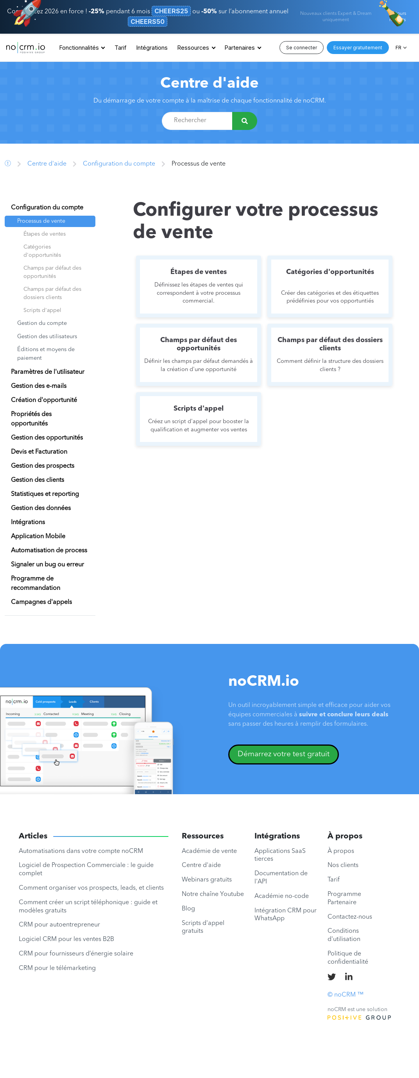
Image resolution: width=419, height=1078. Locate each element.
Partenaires (240, 47)
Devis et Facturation (39, 452)
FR (398, 47)
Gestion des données (41, 508)
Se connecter (301, 47)
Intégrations (152, 47)
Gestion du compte (42, 323)
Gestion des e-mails (38, 386)
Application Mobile (38, 537)
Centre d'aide (209, 83)
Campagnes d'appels (41, 602)
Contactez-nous (350, 917)
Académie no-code (281, 896)
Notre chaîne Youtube (213, 894)
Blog (188, 909)
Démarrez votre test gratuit (283, 754)
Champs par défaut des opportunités (52, 272)
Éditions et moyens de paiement (46, 354)
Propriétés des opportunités (31, 419)
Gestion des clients (37, 480)
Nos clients (343, 865)
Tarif (120, 47)
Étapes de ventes (44, 234)
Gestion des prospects (42, 466)
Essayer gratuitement (357, 47)
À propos (341, 851)
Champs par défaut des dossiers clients (52, 293)
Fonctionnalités (79, 47)
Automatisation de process (49, 551)
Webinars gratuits (207, 880)
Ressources (193, 47)
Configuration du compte (119, 164)
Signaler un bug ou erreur (47, 565)
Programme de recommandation (35, 583)
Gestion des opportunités (47, 438)
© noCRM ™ (345, 995)
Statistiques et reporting (45, 494)
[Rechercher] (244, 121)
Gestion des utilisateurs (47, 337)
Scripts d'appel (42, 310)
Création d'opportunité (44, 400)
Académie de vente (209, 851)
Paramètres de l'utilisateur (47, 372)
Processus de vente (41, 221)
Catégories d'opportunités (42, 251)
